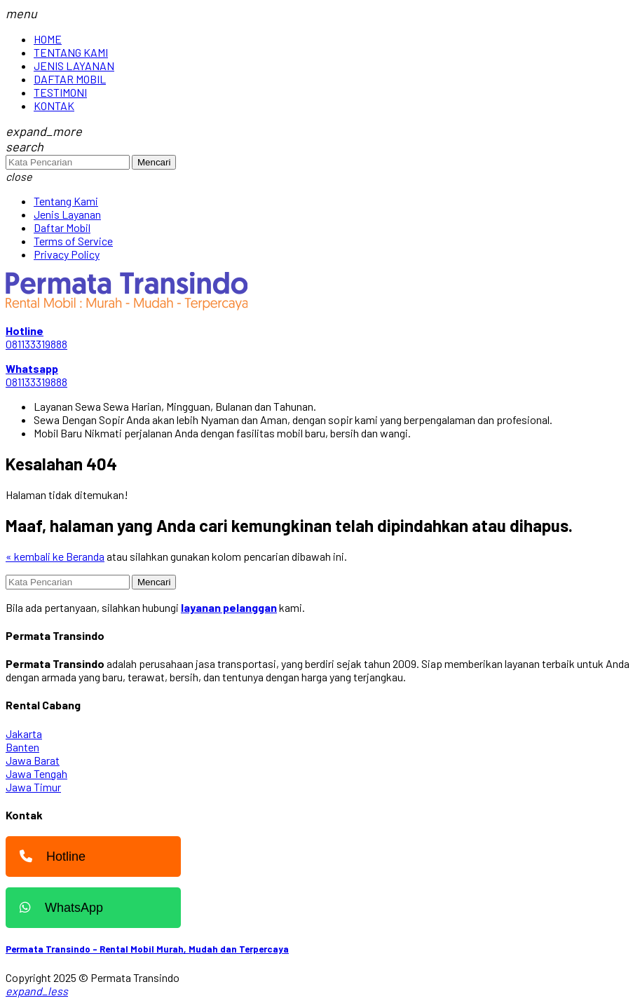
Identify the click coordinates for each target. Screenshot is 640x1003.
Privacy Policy (67, 254)
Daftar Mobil (62, 227)
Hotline (49, 856)
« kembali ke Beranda (55, 556)
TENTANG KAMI (71, 52)
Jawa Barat (33, 760)
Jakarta (24, 733)
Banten (22, 746)
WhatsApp (58, 907)
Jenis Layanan (67, 214)
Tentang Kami (66, 200)
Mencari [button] (153, 162)
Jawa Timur (33, 786)
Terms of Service (73, 240)
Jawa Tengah (36, 773)
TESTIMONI (60, 92)
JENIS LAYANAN (74, 65)
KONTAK (54, 105)
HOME (48, 39)
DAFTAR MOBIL (70, 79)
